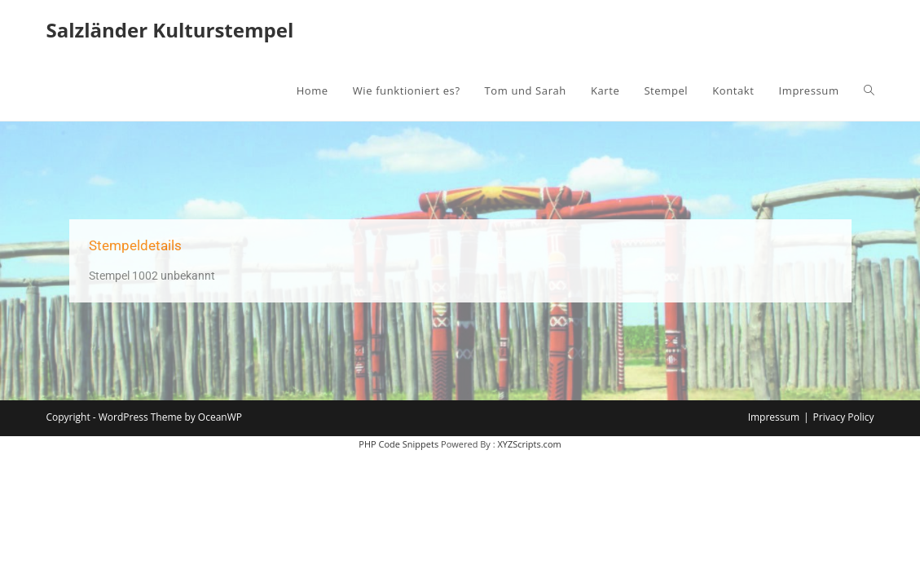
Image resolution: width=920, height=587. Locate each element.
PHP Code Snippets (398, 444)
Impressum (773, 417)
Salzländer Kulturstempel (169, 29)
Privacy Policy (843, 417)
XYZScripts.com (529, 444)
